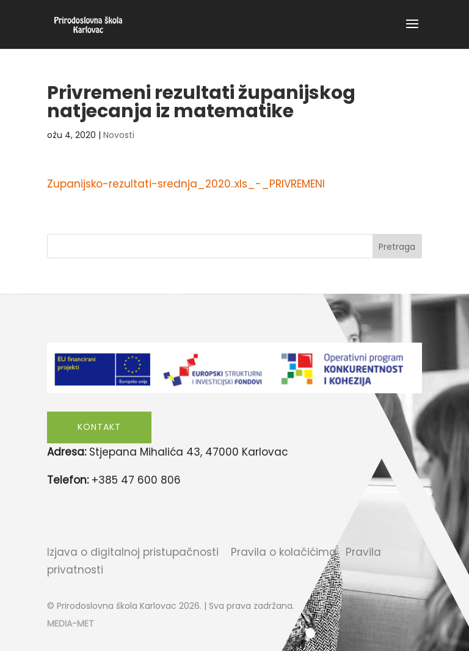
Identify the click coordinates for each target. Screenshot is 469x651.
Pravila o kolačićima (283, 552)
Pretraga (397, 247)
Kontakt (99, 427)
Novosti (118, 135)
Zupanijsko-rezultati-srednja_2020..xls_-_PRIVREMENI (186, 183)
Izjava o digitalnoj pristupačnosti (133, 552)
